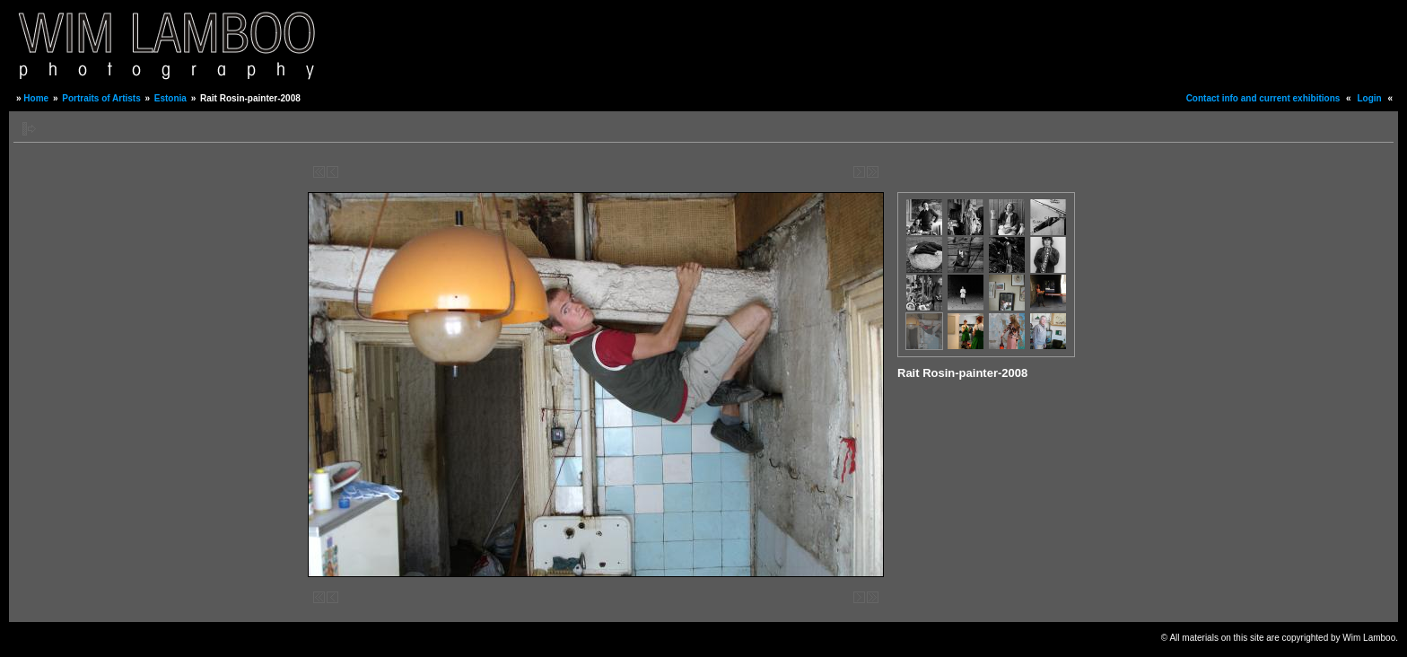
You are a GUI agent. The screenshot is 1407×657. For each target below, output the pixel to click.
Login (1369, 98)
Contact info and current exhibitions (1263, 98)
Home (35, 98)
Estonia (170, 98)
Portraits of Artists (101, 98)
